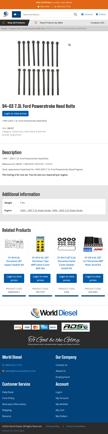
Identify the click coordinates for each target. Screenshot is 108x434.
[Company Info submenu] (105, 23)
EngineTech (15, 135)
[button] (69, 45)
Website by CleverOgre (13, 430)
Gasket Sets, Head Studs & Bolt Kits (27, 28)
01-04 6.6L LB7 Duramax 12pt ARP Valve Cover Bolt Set (40, 263)
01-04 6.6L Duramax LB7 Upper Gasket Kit (14, 261)
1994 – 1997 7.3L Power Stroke (35, 210)
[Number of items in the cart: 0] (100, 15)
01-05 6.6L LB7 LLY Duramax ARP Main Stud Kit (93, 261)
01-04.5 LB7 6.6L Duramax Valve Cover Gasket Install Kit (66, 263)
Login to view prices (15, 114)
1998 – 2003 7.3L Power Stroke (67, 210)
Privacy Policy (53, 426)
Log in (59, 392)
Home (4, 28)
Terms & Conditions (76, 426)
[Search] (72, 14)
